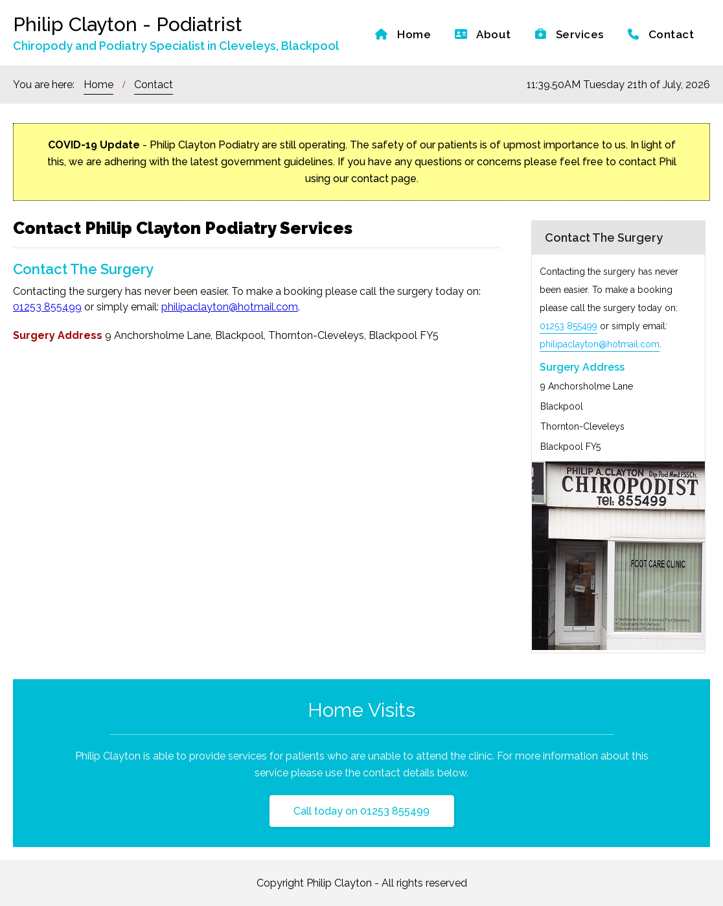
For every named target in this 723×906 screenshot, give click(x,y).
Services (569, 34)
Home (403, 34)
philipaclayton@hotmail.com (229, 307)
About (483, 34)
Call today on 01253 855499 (361, 811)
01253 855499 (47, 307)
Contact (661, 34)
